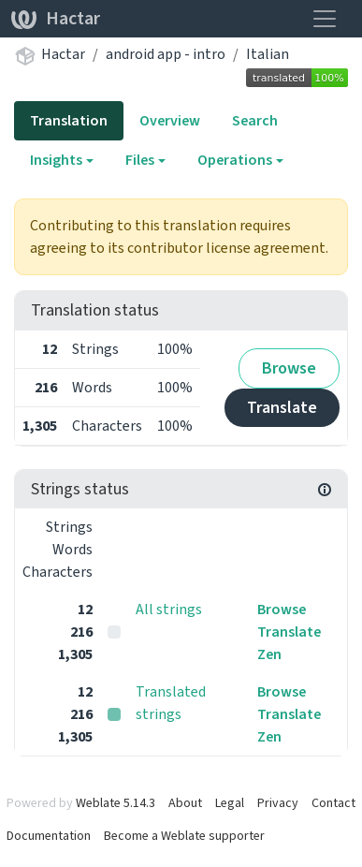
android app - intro (165, 54)
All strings (169, 609)
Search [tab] (255, 120)
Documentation (49, 836)
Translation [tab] (69, 120)
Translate (282, 407)
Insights (56, 159)
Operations (234, 159)
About (185, 803)
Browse (289, 368)
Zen (269, 654)
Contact (333, 803)
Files (139, 159)
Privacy (277, 803)
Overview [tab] (169, 120)
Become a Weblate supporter (184, 836)
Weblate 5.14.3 (115, 803)
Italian (267, 54)
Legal (229, 803)
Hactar (55, 18)
